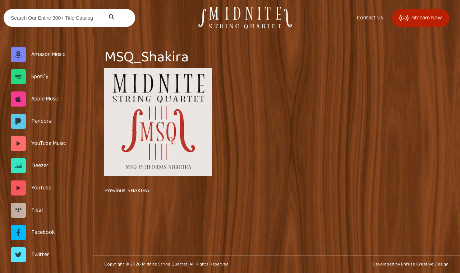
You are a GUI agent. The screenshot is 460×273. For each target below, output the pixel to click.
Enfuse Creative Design (424, 264)
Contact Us (370, 18)
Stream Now (420, 17)
